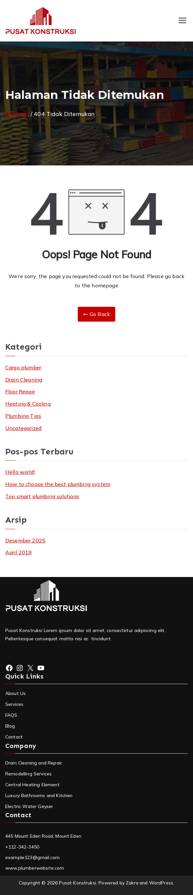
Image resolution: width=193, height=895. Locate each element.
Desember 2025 (25, 540)
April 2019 (18, 552)
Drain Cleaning (23, 379)
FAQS (11, 715)
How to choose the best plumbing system (57, 484)
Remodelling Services (28, 774)
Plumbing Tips (23, 416)
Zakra (132, 883)
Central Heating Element (32, 785)
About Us (15, 693)
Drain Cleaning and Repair (33, 763)
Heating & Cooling (28, 403)
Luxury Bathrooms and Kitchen (38, 795)
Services (14, 704)
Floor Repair (20, 391)
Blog (10, 726)
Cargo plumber (23, 367)
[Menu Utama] (182, 20)
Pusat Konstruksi (77, 883)
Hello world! (20, 472)
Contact (14, 737)
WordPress (161, 883)
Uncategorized (23, 428)
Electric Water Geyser (29, 806)
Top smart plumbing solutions (42, 496)
